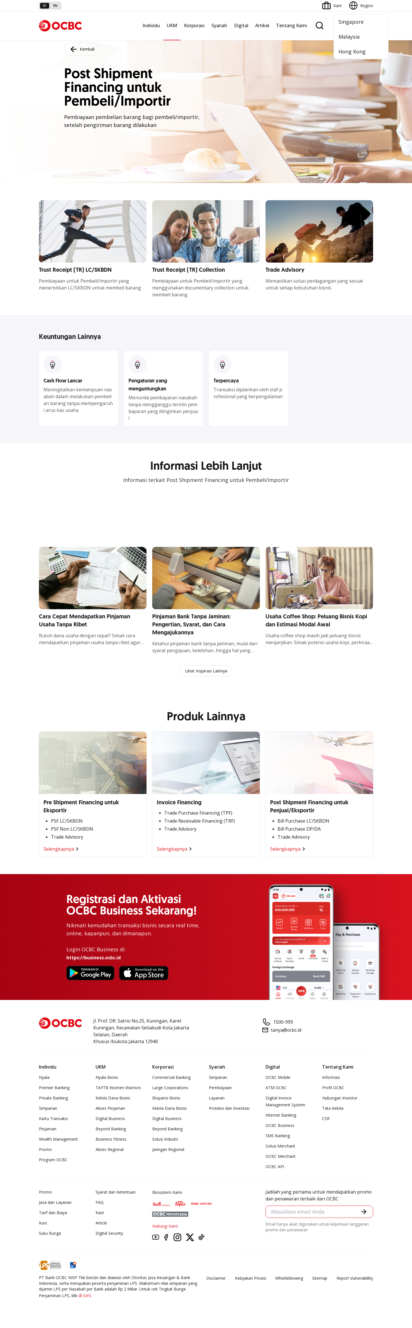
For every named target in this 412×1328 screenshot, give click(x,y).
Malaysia (349, 36)
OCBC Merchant (281, 1157)
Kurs (43, 1223)
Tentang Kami (291, 25)
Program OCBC (53, 1160)
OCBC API (275, 1167)
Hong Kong (352, 51)
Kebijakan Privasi (250, 1278)
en (55, 5)
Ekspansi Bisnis (166, 1098)
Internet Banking (281, 1115)
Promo (45, 1150)
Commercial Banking (171, 1078)
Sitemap (319, 1278)
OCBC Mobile (278, 1078)
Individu (151, 25)
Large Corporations (170, 1088)
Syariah (219, 25)
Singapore (351, 21)
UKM (172, 25)
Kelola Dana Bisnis (113, 1098)
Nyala (44, 1078)
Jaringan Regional (168, 1150)
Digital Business (110, 1119)
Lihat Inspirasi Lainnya (206, 671)
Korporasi (194, 25)
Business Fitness (111, 1139)
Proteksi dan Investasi (229, 1108)
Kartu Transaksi (53, 1119)
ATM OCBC (276, 1088)
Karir (100, 1213)
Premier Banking (54, 1088)
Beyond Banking (111, 1129)
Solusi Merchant (280, 1146)
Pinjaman (47, 1129)
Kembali (82, 49)
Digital (241, 25)
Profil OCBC (333, 1088)
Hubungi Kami (165, 1226)
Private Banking (53, 1098)
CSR (326, 1119)
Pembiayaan (220, 1088)
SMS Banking (278, 1136)
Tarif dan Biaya (53, 1213)
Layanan (217, 1098)
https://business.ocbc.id (93, 958)
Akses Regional (110, 1150)
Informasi (331, 1078)
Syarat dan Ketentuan (116, 1192)
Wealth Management (58, 1139)
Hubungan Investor (339, 1098)
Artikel (262, 25)
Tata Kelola (332, 1108)
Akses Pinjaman (110, 1108)
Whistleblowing (289, 1278)
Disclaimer (216, 1278)
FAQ (100, 1203)
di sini (84, 1296)
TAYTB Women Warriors (118, 1088)
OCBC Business (280, 1126)
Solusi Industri (165, 1139)
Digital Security (109, 1233)
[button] (363, 1213)
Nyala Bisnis (107, 1078)
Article (101, 1223)
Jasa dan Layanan (55, 1203)
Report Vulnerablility (354, 1278)
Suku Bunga (50, 1233)
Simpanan (48, 1108)
